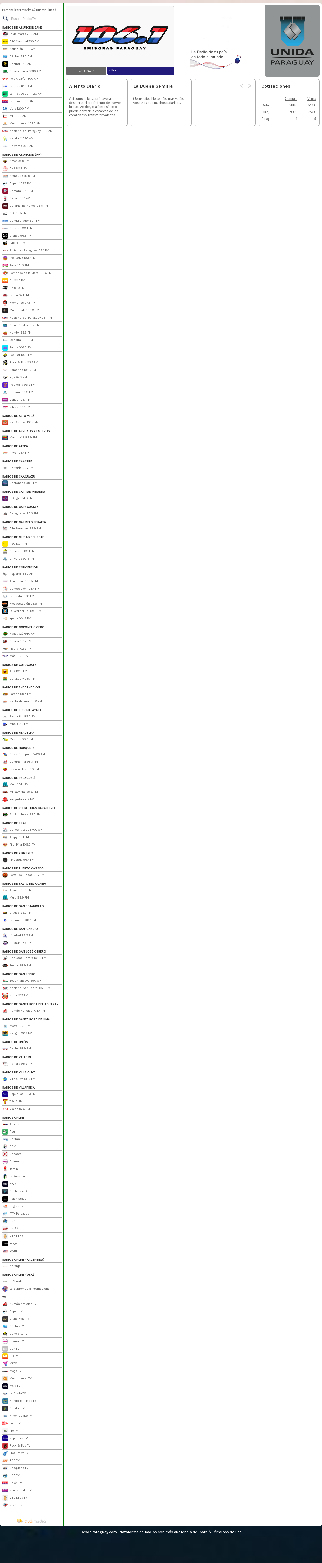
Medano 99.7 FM (17, 739)
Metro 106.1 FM (16, 1026)
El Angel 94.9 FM (17, 498)
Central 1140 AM (17, 64)
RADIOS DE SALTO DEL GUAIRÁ (24, 883)
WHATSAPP (86, 71)
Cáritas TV (13, 1326)
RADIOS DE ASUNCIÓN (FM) (22, 154)
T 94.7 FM (12, 1101)
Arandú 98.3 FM (17, 890)
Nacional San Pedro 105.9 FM (26, 988)
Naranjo (11, 1266)
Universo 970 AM (18, 146)
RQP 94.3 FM (14, 377)
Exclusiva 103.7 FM (19, 258)
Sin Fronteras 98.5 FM (21, 815)
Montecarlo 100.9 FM (20, 310)
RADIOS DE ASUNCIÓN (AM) (22, 27)
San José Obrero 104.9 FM (24, 958)
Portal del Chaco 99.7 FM (23, 875)
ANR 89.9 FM (15, 169)
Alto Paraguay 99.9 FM (21, 529)
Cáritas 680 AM (17, 56)
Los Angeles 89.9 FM (20, 769)
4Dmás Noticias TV (19, 1304)
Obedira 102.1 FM (17, 340)
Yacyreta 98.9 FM (18, 799)
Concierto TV (15, 1334)
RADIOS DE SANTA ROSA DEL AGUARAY (30, 1004)
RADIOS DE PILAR (14, 823)
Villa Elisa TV (14, 1498)
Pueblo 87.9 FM (16, 965)
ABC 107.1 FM (14, 544)
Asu (8, 1132)
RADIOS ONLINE (13, 1117)
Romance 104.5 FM (19, 370)
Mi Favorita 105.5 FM (20, 792)
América (11, 1124)
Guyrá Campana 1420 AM (23, 754)
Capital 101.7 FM (16, 641)
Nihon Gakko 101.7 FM (21, 325)
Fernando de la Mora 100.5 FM (27, 273)
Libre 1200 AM (15, 109)
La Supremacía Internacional (26, 1289)
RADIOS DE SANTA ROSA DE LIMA (26, 1019)
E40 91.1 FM (13, 243)
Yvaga (10, 1243)
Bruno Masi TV (16, 1319)
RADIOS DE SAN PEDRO (18, 974)
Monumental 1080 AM (21, 124)
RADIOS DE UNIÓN (15, 1042)
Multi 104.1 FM (15, 784)
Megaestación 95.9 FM (22, 604)
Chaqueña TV (15, 1468)
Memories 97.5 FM (18, 303)
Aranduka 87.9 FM (18, 176)
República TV (15, 1438)
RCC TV (11, 1460)
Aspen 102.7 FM (16, 183)
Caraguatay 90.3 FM (20, 513)
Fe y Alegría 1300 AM (20, 79)
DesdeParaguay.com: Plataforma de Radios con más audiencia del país (143, 1532)
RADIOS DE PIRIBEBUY (17, 853)
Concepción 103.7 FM (20, 589)
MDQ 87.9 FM (15, 724)
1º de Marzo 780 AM (20, 34)
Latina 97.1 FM (15, 295)
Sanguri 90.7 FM (17, 1033)
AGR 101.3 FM (14, 671)
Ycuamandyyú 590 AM (21, 981)
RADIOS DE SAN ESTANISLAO (23, 906)
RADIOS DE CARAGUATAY (20, 507)
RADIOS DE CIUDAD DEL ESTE (23, 537)
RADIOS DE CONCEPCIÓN (20, 567)
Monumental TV (17, 1378)
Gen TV (10, 1349)
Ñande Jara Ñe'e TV (19, 1401)
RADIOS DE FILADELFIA (18, 732)
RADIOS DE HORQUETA (18, 748)
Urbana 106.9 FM (17, 392)
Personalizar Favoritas (17, 10)
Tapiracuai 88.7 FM (19, 920)
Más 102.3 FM (15, 656)
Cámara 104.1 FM (17, 191)
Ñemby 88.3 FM (17, 333)
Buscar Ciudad (46, 10)
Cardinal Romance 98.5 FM (25, 206)
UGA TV (11, 1475)
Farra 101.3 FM (15, 265)
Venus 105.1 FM (16, 400)
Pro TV (10, 1431)
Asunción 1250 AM (18, 49)
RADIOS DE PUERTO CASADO (23, 868)
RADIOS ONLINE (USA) (18, 1275)
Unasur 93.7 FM (16, 943)
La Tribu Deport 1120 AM (22, 94)
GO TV (10, 1356)
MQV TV (11, 1386)
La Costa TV (14, 1393)
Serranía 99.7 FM (17, 468)
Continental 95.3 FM (20, 762)
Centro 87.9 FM (16, 1049)
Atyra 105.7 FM (15, 453)
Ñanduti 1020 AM (17, 138)
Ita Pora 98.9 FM (17, 1064)
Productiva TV (15, 1453)
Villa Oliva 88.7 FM (18, 1079)
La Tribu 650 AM (17, 86)
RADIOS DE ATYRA (15, 446)
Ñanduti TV (13, 1408)
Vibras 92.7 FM (16, 407)
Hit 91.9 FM (13, 288)
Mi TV (9, 1364)
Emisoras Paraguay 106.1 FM (25, 251)
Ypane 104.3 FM (16, 619)
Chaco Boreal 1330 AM (21, 71)
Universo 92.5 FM (18, 559)
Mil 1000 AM (14, 116)
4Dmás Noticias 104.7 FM (23, 1011)
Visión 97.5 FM (16, 1109)
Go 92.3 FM (13, 280)
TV (4, 1297)
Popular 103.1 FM (17, 355)
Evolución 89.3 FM (18, 717)
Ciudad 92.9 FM (17, 913)
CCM (9, 1146)
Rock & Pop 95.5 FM (20, 362)
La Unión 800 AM (18, 101)
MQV (9, 1184)
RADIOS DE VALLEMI (16, 1057)
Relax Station (15, 1199)
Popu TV (11, 1423)
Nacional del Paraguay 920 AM (27, 131)
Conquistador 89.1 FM (21, 221)
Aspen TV (12, 1311)
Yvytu (9, 1251)
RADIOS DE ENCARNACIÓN (21, 687)
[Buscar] (31, 18)
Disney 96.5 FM (16, 236)
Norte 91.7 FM (15, 996)
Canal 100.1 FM (16, 198)
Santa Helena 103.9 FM (22, 701)
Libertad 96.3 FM (17, 935)
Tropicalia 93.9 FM (18, 385)
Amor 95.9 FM (15, 161)
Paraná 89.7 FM (16, 694)
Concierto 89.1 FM (18, 551)
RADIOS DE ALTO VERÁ (18, 416)
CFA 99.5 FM (14, 213)
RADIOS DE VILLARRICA (18, 1087)
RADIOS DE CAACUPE (17, 461)
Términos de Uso (227, 1532)
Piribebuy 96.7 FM (18, 860)
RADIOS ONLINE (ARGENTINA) (23, 1259)
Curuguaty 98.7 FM (19, 679)
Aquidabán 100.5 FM (20, 581)
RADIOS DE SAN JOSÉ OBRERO (24, 951)
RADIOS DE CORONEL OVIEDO (23, 627)
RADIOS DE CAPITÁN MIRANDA (23, 491)
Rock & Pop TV (16, 1446)
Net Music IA (14, 1191)
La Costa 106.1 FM (18, 596)
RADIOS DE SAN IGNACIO (20, 929)
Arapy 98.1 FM (15, 837)
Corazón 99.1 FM (17, 228)
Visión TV (12, 1505)
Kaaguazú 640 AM (18, 634)
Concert (11, 1154)
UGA (8, 1221)
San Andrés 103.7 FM (20, 422)
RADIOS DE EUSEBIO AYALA (21, 710)
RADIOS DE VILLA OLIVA (19, 1072)
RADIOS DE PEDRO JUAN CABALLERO (28, 808)
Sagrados (12, 1206)
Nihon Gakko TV (17, 1416)
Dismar (11, 1161)
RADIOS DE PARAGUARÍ (18, 778)
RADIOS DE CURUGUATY (19, 665)
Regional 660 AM (18, 574)
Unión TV (12, 1483)
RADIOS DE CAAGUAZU (18, 476)
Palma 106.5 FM (16, 348)
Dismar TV (13, 1341)
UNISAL (11, 1229)
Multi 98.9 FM (15, 898)
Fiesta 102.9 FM (16, 649)
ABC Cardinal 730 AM (20, 41)
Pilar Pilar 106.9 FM (18, 845)
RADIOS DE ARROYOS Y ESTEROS (26, 431)
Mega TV (11, 1371)
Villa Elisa (12, 1236)
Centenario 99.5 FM (19, 483)
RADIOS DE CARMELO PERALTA (24, 522)
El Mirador (13, 1281)
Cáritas (11, 1139)
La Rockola (13, 1176)
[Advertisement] (219, 37)
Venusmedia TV (17, 1490)
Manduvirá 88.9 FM (19, 438)
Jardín (10, 1169)
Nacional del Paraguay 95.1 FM (27, 318)
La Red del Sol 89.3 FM (21, 611)
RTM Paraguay (15, 1214)
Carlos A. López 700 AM (22, 830)
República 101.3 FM (19, 1094)
